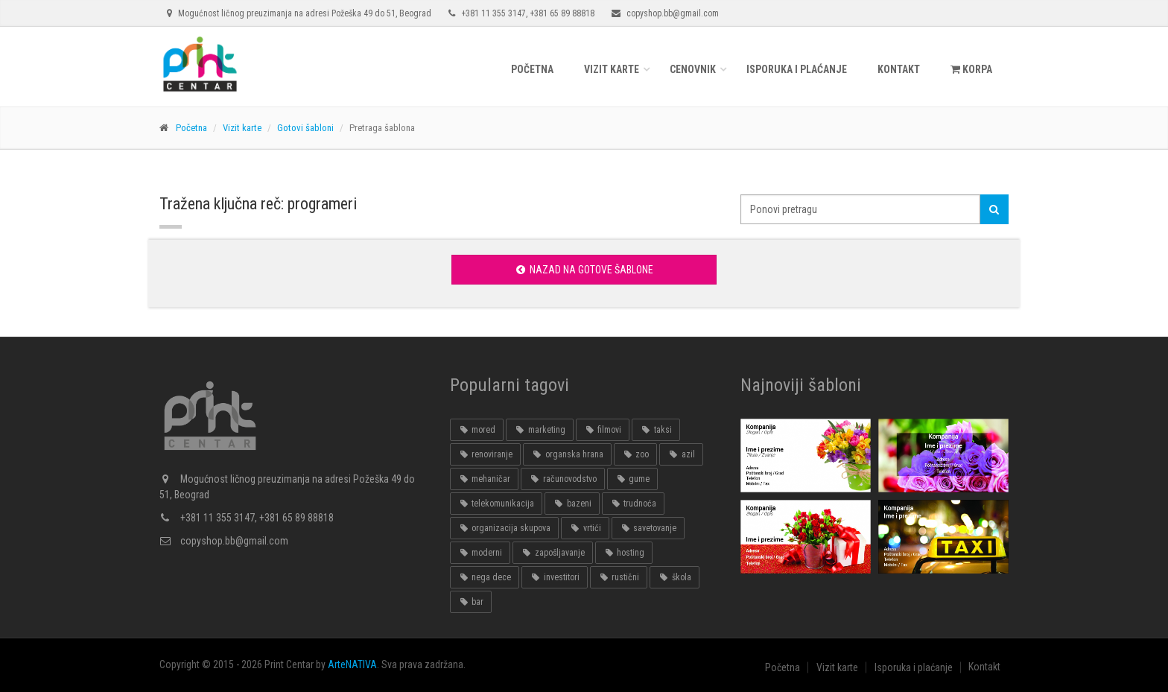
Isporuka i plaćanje (796, 69)
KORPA (971, 69)
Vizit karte (611, 69)
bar (470, 602)
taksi (655, 430)
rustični (618, 577)
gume (632, 479)
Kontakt (898, 69)
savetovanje (648, 528)
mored (476, 430)
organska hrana (567, 454)
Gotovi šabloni (305, 127)
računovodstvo (562, 479)
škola (674, 577)
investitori (554, 577)
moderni (480, 552)
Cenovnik (693, 69)
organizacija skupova (504, 528)
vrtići (584, 528)
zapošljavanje (552, 552)
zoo (635, 454)
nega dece (484, 577)
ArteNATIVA (352, 664)
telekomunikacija (496, 503)
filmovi (602, 430)
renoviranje (485, 454)
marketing (539, 430)
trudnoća (633, 503)
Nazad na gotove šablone (583, 270)
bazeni (572, 503)
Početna (532, 69)
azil (680, 454)
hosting (623, 552)
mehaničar (484, 479)
